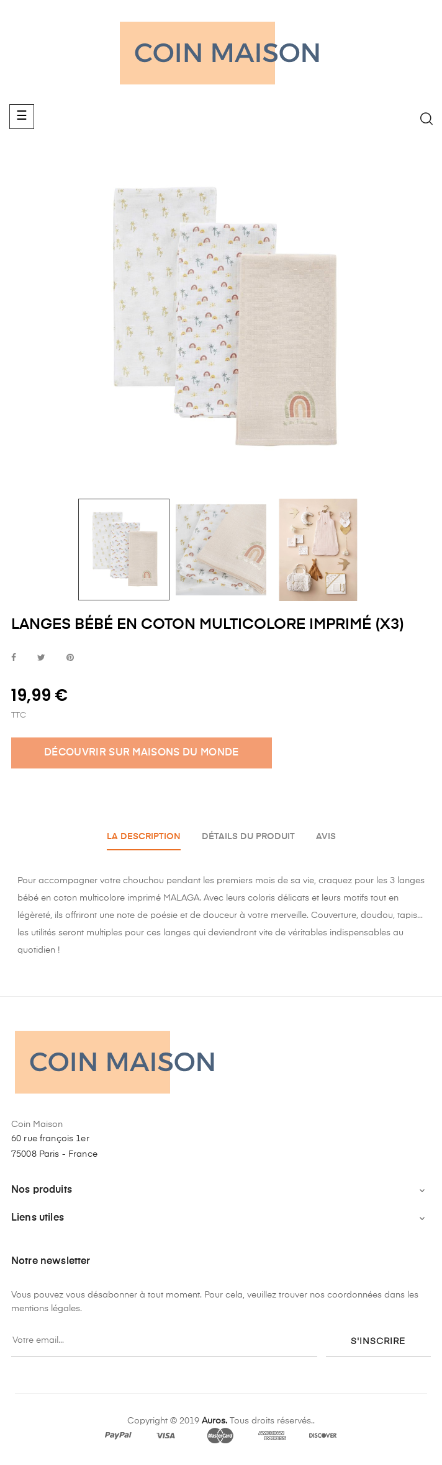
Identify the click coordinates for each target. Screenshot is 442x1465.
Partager (13, 658)
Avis (326, 836)
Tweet (41, 658)
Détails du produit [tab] (248, 836)
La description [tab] (144, 836)
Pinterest (70, 658)
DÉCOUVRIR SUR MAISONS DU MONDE (141, 753)
